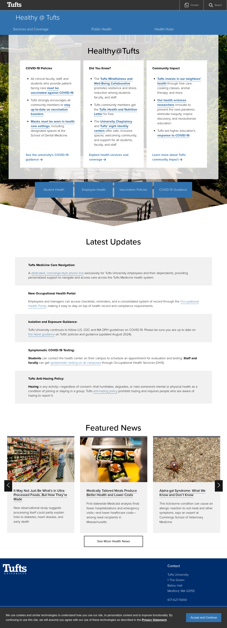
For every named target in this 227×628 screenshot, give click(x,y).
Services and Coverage (30, 29)
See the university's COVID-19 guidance (47, 157)
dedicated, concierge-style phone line (57, 273)
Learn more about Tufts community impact (169, 157)
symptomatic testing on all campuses (75, 362)
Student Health (54, 189)
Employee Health (94, 189)
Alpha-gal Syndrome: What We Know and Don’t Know (182, 492)
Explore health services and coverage (108, 157)
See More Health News (113, 541)
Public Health (102, 29)
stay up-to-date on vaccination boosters (50, 109)
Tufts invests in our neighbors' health (179, 81)
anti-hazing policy (105, 391)
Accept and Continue (203, 617)
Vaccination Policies (133, 189)
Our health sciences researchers (171, 102)
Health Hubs (164, 29)
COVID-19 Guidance (173, 189)
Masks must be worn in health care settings (53, 123)
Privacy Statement (154, 619)
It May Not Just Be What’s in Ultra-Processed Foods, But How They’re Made (40, 495)
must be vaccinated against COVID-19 (52, 90)
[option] (40, 484)
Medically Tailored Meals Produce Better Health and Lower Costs (112, 492)
